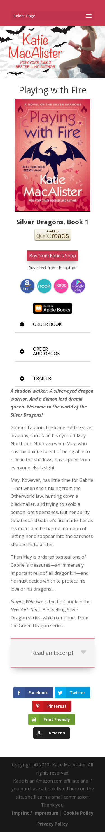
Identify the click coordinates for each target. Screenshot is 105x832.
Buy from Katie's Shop (52, 256)
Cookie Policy (78, 813)
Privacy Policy (52, 824)
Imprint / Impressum (35, 813)
